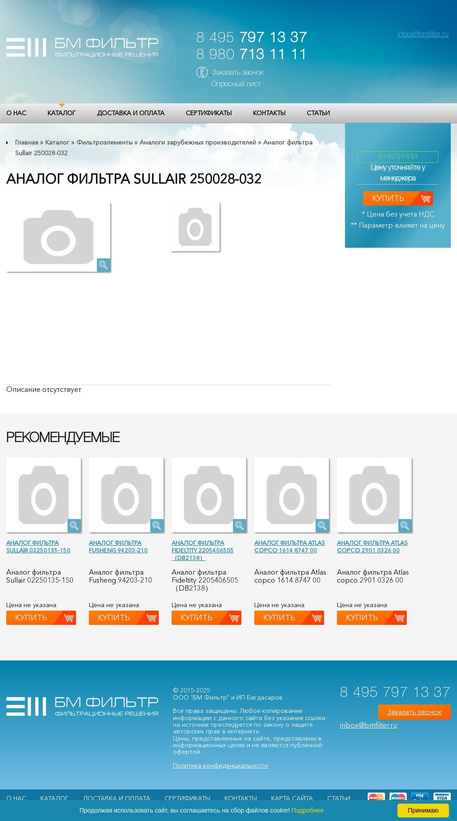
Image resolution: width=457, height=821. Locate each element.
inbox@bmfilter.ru (423, 35)
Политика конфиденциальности (220, 765)
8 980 (251, 55)
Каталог (62, 113)
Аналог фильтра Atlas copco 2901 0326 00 (372, 546)
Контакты (269, 113)
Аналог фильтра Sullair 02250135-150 (38, 546)
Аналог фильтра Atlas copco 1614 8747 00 (289, 546)
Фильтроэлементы (104, 142)
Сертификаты (209, 113)
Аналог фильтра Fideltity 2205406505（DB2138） (203, 550)
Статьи (318, 113)
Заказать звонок (238, 73)
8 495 (251, 38)
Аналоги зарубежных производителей (198, 142)
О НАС (16, 113)
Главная (26, 142)
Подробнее (308, 810)
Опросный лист (236, 84)
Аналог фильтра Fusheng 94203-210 (118, 546)
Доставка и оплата (130, 113)
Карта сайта (292, 798)
